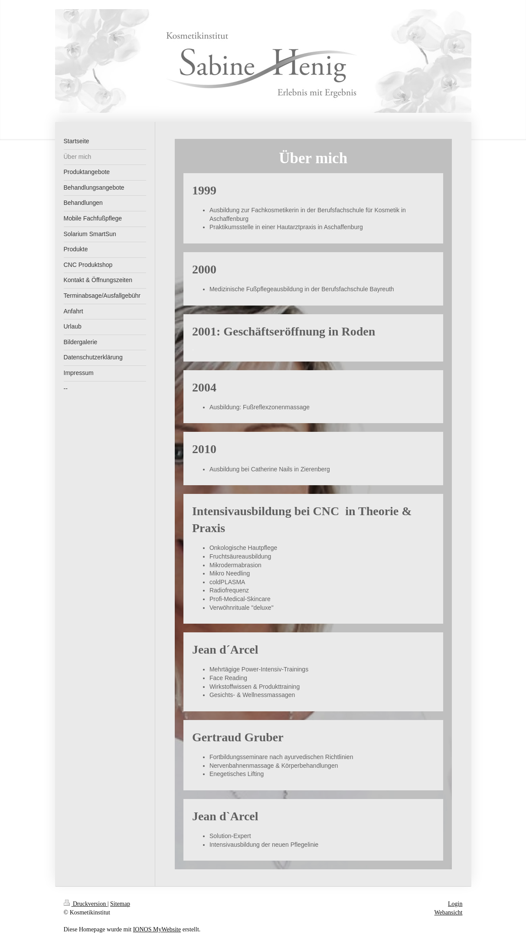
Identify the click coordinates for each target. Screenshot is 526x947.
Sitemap (120, 904)
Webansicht (449, 912)
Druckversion (86, 904)
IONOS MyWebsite (157, 929)
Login (455, 904)
